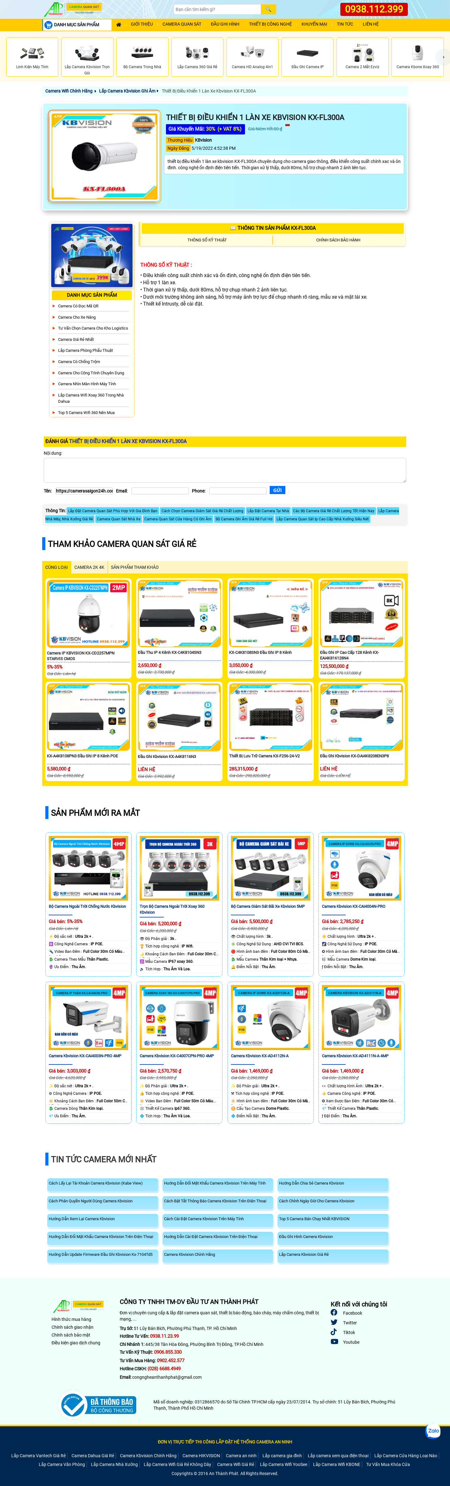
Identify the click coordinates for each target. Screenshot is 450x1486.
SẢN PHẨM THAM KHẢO (135, 567)
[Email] (160, 491)
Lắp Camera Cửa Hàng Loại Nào (405, 1455)
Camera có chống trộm (79, 361)
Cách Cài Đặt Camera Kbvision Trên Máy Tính (204, 1218)
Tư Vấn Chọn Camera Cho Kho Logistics (93, 328)
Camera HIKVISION (201, 1455)
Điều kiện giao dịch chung (76, 1342)
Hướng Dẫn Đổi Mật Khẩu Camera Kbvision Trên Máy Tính (215, 1183)
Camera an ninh (241, 1455)
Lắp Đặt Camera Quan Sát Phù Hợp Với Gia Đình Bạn (113, 511)
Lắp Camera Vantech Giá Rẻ (38, 1455)
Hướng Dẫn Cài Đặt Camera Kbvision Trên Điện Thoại (211, 1236)
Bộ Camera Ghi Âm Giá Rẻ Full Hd (244, 519)
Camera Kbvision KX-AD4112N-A (259, 1056)
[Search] (217, 9)
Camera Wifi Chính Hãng (68, 91)
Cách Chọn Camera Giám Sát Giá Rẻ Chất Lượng (202, 511)
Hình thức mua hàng (71, 1319)
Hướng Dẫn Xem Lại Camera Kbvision (82, 1218)
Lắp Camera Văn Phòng (62, 1464)
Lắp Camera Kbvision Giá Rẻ (304, 1254)
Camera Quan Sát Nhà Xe (118, 519)
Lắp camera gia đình (282, 1455)
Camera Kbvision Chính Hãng (189, 1254)
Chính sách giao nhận (72, 1327)
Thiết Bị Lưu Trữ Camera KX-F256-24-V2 (264, 756)
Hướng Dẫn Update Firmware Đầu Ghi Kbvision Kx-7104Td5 (100, 1254)
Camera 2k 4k (89, 567)
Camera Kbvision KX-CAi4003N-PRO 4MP (85, 1056)
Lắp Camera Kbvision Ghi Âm (127, 91)
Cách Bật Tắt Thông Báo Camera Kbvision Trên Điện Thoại (215, 1201)
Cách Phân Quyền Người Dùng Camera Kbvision (90, 1201)
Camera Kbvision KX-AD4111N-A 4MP (355, 1056)
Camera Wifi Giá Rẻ (235, 1464)
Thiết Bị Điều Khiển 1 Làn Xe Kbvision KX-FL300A (208, 91)
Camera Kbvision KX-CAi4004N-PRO (353, 906)
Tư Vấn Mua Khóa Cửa (388, 1464)
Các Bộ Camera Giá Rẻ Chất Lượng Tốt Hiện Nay (333, 511)
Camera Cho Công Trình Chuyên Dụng (91, 373)
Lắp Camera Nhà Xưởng (114, 1464)
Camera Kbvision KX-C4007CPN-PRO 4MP (177, 1056)
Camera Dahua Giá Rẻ (93, 1455)
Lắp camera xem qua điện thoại (338, 1455)
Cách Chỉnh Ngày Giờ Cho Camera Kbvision (316, 1201)
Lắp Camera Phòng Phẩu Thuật (85, 350)
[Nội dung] (225, 470)
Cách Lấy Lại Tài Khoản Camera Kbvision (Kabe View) (96, 1183)
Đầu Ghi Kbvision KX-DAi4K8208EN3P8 (354, 756)
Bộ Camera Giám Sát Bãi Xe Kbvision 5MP (268, 906)
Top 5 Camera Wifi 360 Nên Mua (86, 412)
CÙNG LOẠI (56, 567)
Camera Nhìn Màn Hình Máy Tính (87, 384)
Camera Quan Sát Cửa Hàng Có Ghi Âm (178, 519)
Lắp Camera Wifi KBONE (336, 1464)
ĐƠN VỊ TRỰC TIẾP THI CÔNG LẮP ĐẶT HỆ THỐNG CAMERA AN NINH (225, 1441)
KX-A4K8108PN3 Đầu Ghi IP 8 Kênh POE (82, 756)
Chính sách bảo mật (71, 1334)
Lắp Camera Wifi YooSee (283, 1464)
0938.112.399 (374, 9)
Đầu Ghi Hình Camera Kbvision (306, 1236)
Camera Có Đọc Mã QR (78, 306)
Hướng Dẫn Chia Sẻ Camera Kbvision (311, 1183)
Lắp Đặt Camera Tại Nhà (268, 511)
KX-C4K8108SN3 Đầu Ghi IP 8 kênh (260, 652)
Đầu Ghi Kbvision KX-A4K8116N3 (167, 756)
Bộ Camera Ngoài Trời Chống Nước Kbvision (87, 906)
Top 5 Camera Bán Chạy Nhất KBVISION (314, 1218)
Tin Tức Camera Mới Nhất (104, 1159)
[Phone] (238, 491)
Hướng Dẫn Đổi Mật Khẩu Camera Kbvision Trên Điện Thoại (101, 1236)
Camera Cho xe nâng (77, 317)
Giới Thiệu (142, 24)
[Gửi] (277, 490)
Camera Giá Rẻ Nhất (76, 339)
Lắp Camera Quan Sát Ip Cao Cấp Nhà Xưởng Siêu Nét (323, 519)
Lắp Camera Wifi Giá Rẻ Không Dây (177, 1464)
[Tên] (84, 491)
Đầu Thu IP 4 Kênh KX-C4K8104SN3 (169, 652)
